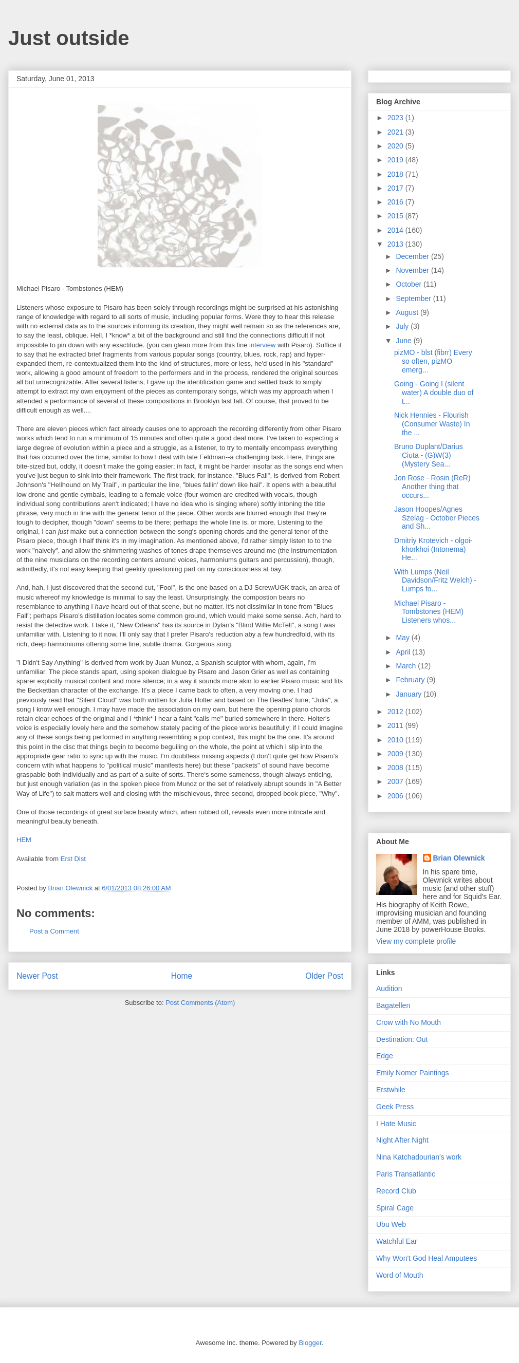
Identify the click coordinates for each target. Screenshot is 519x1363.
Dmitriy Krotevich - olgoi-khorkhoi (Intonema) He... (433, 549)
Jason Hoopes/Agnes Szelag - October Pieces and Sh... (436, 518)
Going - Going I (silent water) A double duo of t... (433, 392)
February (411, 680)
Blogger (310, 1343)
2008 (396, 767)
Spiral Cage (395, 1208)
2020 (396, 146)
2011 (396, 725)
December (413, 256)
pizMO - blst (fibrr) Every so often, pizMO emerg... (433, 361)
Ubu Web (391, 1224)
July (403, 326)
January (409, 694)
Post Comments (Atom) (200, 1002)
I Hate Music (396, 1123)
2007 (396, 781)
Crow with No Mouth (408, 1022)
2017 (396, 188)
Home (182, 976)
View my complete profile (416, 941)
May (403, 637)
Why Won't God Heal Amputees (426, 1258)
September (414, 298)
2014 (396, 230)
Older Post (324, 976)
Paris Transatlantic (405, 1174)
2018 (396, 174)
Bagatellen (393, 1005)
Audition (389, 988)
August (408, 312)
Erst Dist (73, 859)
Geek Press (395, 1107)
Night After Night (402, 1140)
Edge (384, 1056)
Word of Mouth (399, 1275)
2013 (396, 244)
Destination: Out (402, 1039)
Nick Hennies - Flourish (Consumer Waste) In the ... (432, 424)
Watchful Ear (396, 1241)
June (404, 341)
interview (262, 345)
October (409, 284)
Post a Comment (54, 931)
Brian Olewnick (459, 858)
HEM (23, 840)
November (413, 270)
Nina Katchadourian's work (418, 1157)
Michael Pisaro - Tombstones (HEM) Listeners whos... (429, 612)
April (404, 652)
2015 (396, 216)
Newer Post (37, 976)
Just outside (68, 38)
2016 (396, 202)
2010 (396, 740)
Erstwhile (390, 1090)
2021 (396, 132)
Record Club (396, 1191)
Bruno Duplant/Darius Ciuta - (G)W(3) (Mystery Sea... (428, 455)
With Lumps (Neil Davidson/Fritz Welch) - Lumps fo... (435, 580)
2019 (396, 160)
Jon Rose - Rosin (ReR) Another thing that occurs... (432, 486)
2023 (396, 118)
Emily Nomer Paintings (412, 1073)
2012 (396, 711)
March (407, 666)
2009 (396, 754)
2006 (396, 796)
